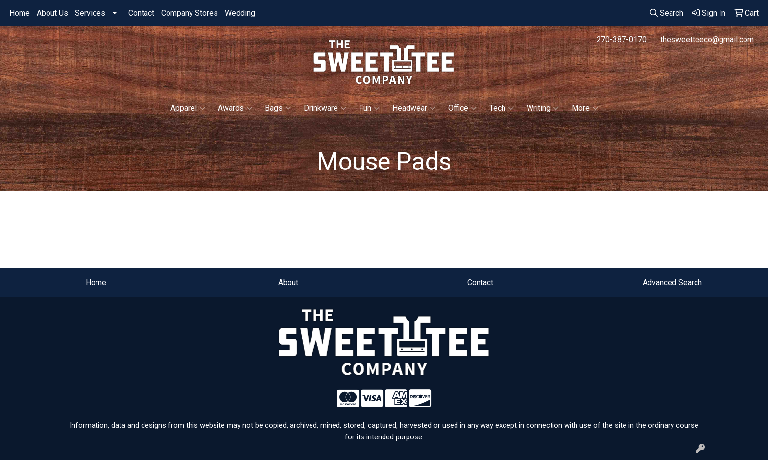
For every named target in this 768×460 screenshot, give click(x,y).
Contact (141, 13)
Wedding (240, 13)
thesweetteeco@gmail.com (707, 39)
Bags (278, 108)
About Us (52, 13)
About (288, 282)
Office (462, 108)
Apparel (187, 108)
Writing (543, 108)
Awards (235, 108)
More (585, 108)
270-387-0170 (622, 39)
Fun (369, 108)
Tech (501, 108)
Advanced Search (672, 282)
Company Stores (189, 13)
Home (19, 13)
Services (90, 13)
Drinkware (325, 108)
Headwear (413, 108)
